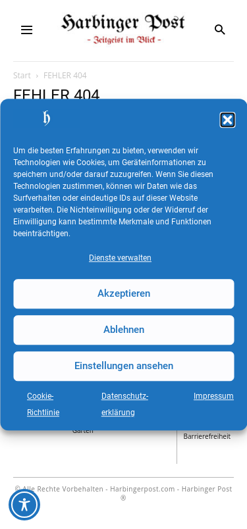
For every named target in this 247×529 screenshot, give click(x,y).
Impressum (214, 396)
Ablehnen (123, 330)
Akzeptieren (123, 293)
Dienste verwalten (120, 258)
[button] (227, 120)
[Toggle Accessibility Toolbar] (24, 504)
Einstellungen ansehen (123, 366)
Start (22, 75)
